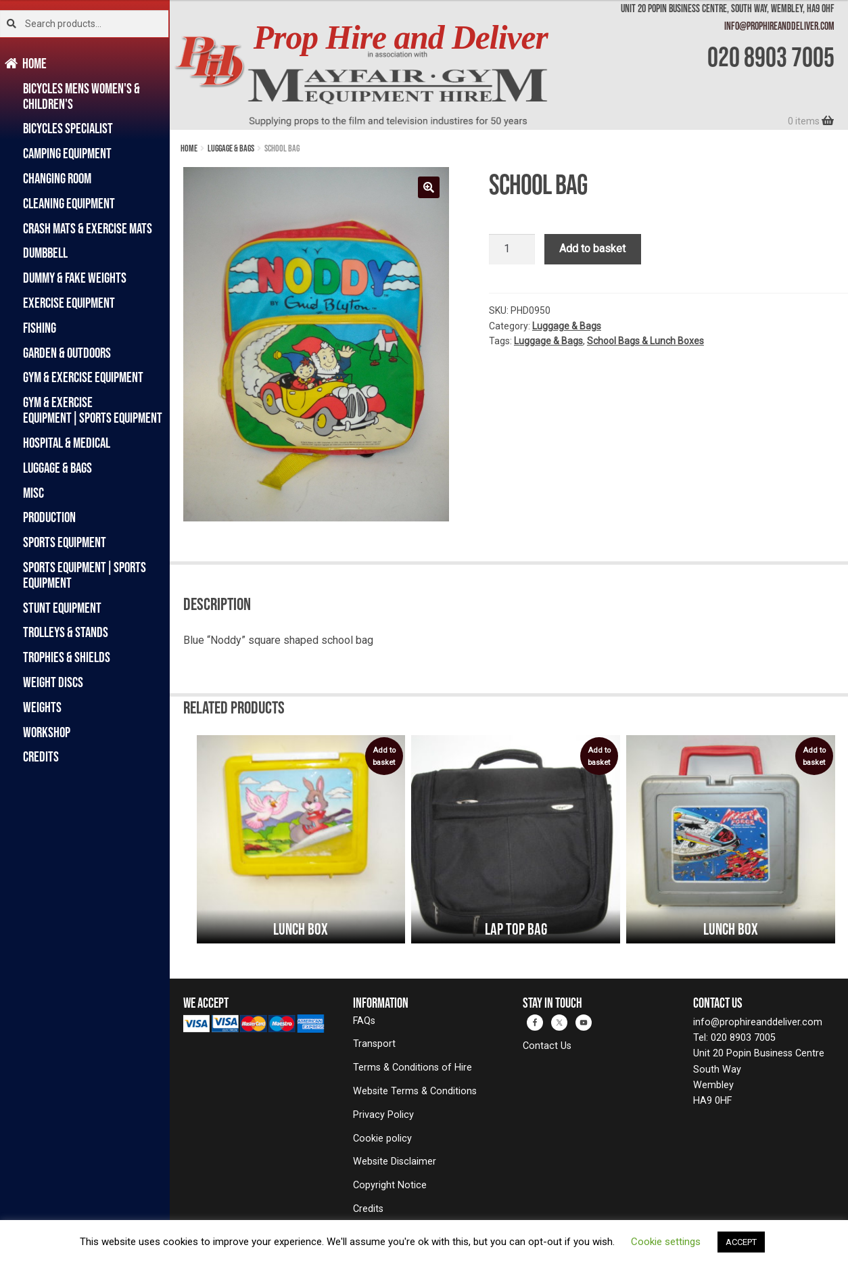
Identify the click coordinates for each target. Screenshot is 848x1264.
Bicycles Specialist (68, 128)
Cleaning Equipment (69, 203)
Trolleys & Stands (65, 632)
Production (49, 517)
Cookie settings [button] (666, 1242)
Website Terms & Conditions (415, 1091)
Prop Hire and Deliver (401, 37)
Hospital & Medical (66, 442)
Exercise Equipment (69, 302)
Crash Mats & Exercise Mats (87, 228)
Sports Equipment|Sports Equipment (84, 574)
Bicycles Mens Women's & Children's (81, 96)
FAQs (364, 1021)
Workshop (46, 732)
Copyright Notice (390, 1185)
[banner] (509, 65)
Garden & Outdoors (67, 352)
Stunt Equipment (62, 607)
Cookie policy (382, 1138)
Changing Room (57, 178)
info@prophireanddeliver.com (779, 26)
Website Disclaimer (394, 1161)
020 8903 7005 (770, 57)
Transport (374, 1044)
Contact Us (547, 1046)
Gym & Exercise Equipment (83, 377)
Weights (42, 707)
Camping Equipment (67, 153)
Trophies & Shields (66, 657)
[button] (429, 187)
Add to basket (592, 248)
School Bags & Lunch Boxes (645, 340)
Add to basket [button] (384, 756)
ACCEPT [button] (741, 1242)
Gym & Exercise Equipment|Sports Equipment (92, 409)
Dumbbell (45, 252)
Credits (41, 756)
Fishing (39, 327)
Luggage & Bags (57, 467)
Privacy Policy (383, 1115)
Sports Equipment (64, 542)
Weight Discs (53, 682)
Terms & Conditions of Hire (412, 1067)
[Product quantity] (512, 249)
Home (35, 63)
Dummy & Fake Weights (74, 277)
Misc (33, 492)
